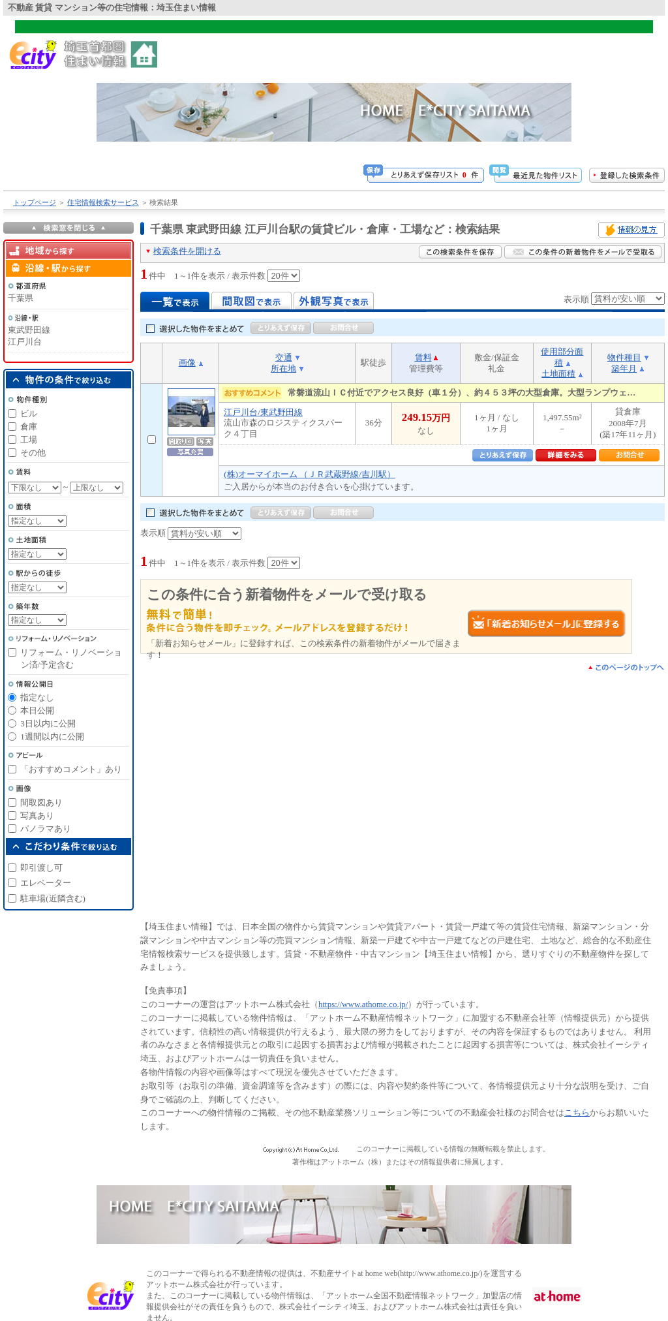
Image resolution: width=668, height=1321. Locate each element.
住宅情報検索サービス (103, 202)
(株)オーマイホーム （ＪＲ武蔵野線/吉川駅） (309, 474)
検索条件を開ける (187, 251)
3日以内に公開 (48, 723)
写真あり (37, 815)
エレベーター (45, 883)
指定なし (37, 697)
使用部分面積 (562, 357)
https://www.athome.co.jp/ (363, 1004)
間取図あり (41, 802)
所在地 (283, 368)
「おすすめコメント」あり (71, 769)
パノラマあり (45, 828)
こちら (577, 1112)
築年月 (624, 368)
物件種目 (624, 357)
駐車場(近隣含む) (52, 898)
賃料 (423, 357)
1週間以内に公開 (52, 736)
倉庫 (28, 426)
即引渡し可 (41, 868)
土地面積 (558, 374)
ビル (28, 413)
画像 (187, 362)
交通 (283, 357)
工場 (28, 439)
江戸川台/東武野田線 (263, 412)
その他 (33, 453)
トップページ (34, 202)
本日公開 (37, 710)
